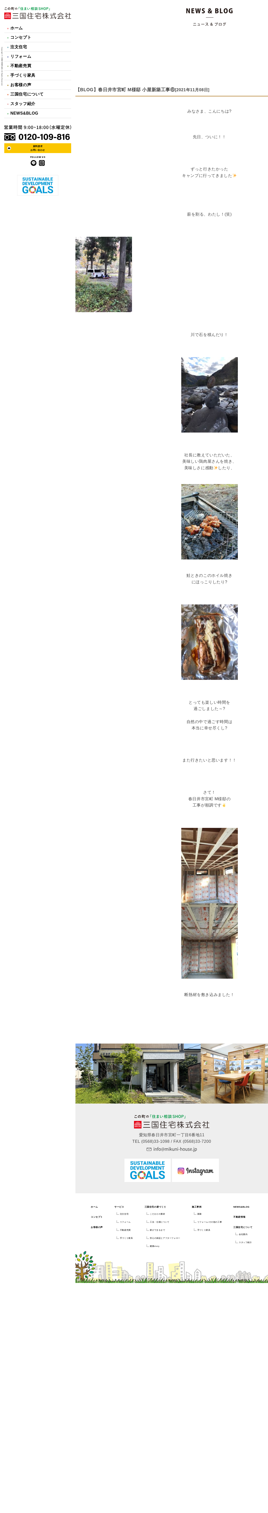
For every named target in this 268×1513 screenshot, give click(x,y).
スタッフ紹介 (21, 104)
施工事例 (196, 1207)
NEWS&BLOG (22, 113)
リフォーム (19, 56)
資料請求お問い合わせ (37, 148)
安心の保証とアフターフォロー (165, 1238)
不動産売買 (19, 66)
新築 (199, 1214)
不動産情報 (239, 1217)
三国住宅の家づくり (155, 1207)
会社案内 (243, 1234)
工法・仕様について (159, 1222)
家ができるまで (157, 1230)
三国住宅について (25, 94)
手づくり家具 (21, 75)
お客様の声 (19, 85)
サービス (119, 1207)
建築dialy (154, 1246)
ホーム (15, 28)
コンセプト (19, 37)
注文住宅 (17, 47)
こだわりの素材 (157, 1214)
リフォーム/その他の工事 (209, 1222)
